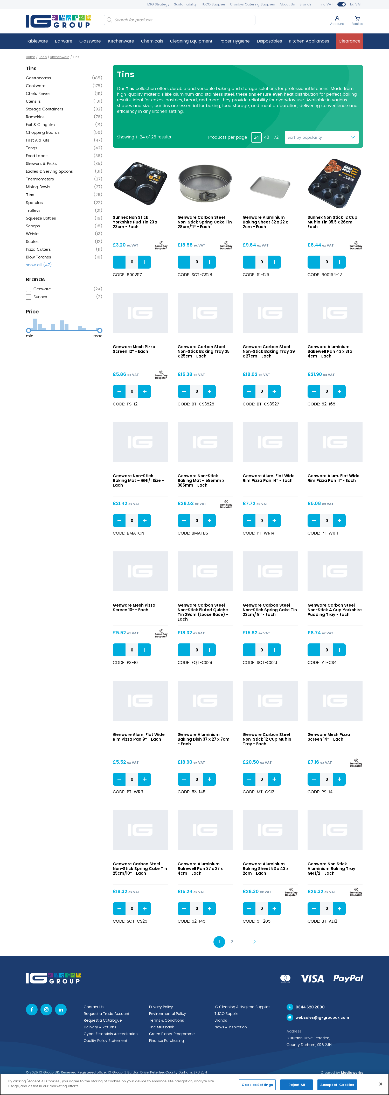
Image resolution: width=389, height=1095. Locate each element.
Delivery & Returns (100, 1027)
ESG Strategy (158, 4)
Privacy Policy (161, 1007)
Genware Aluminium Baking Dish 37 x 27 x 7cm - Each (204, 739)
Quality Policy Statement (105, 1041)
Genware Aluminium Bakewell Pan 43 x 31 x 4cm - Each (330, 351)
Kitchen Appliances (309, 41)
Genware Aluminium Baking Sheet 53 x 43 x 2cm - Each (265, 868)
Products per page (227, 137)
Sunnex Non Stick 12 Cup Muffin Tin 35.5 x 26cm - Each (332, 222)
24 (256, 137)
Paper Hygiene (234, 41)
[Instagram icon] (46, 1009)
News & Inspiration (230, 1027)
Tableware (37, 41)
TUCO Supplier (213, 4)
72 (276, 137)
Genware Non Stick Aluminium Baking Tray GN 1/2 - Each (331, 868)
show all (39, 265)
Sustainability (185, 4)
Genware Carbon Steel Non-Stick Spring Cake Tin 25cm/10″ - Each (140, 868)
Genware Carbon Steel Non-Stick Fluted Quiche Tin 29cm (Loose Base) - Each (203, 612)
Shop (43, 57)
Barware (63, 41)
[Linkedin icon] (61, 1009)
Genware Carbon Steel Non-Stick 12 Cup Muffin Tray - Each (267, 739)
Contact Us (93, 1007)
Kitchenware (121, 41)
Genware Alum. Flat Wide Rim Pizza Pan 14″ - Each (269, 478)
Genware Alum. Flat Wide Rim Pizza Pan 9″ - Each (139, 737)
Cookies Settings (257, 1084)
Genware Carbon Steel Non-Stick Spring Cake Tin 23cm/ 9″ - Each (270, 609)
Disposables (269, 41)
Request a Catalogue (103, 1020)
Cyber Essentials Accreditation (111, 1034)
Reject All (296, 1084)
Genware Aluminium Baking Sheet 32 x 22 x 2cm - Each (265, 222)
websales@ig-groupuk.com (322, 1017)
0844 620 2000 (310, 1007)
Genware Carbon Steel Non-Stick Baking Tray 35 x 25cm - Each (204, 351)
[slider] (28, 330)
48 (266, 137)
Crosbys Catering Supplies (252, 4)
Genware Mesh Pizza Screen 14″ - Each (329, 737)
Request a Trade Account (106, 1014)
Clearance (349, 41)
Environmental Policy (167, 1014)
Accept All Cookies (337, 1084)
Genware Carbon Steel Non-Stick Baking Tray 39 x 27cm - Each (269, 351)
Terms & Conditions (166, 1020)
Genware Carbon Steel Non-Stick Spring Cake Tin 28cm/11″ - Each (205, 222)
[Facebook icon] (32, 1009)
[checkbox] (64, 289)
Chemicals (152, 41)
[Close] (380, 1084)
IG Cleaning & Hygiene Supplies (242, 1007)
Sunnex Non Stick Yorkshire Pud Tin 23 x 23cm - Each (135, 222)
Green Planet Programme (172, 1034)
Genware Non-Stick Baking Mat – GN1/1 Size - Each (138, 480)
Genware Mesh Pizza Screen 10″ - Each (134, 607)
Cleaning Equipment (191, 41)
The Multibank (161, 1027)
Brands (305, 4)
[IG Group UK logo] (58, 21)
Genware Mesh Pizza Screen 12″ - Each (134, 349)
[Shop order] (322, 137)
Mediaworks (352, 1072)
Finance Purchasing (166, 1041)
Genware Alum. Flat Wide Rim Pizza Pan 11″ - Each (333, 478)
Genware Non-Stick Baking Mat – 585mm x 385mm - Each (201, 480)
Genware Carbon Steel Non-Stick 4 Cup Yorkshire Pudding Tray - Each (335, 609)
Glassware (90, 41)
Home (30, 57)
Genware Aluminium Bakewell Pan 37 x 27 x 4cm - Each (200, 868)
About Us (287, 4)
